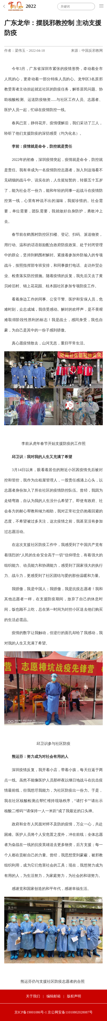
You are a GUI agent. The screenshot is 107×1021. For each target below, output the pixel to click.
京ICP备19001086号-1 (30, 1012)
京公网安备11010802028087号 (70, 1012)
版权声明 (74, 996)
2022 (31, 6)
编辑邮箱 (53, 996)
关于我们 (33, 996)
